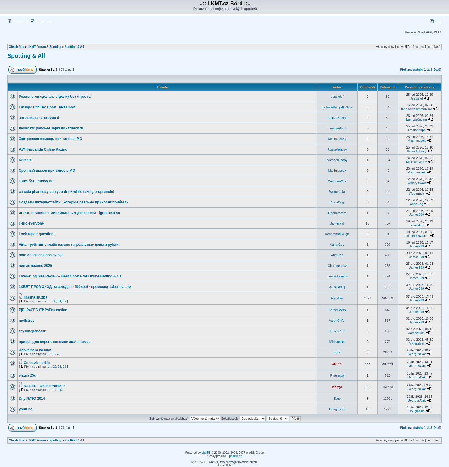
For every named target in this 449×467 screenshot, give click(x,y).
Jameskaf (337, 223)
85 (64, 301)
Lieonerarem (337, 213)
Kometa (25, 160)
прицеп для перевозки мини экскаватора (54, 342)
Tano (337, 398)
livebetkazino (337, 276)
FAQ (435, 22)
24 (64, 366)
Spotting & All (74, 46)
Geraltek (337, 298)
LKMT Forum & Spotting (44, 46)
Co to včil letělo (37, 363)
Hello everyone (31, 223)
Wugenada (337, 191)
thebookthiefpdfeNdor (337, 107)
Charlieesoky (337, 265)
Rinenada (337, 375)
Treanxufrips (337, 128)
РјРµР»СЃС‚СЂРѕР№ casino (43, 310)
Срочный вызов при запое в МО (47, 170)
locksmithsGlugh (337, 234)
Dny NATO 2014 (32, 399)
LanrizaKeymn (337, 117)
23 (59, 366)
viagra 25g (27, 375)
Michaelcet (337, 341)
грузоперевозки (32, 331)
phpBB (205, 452)
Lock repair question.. (37, 234)
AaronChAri (337, 320)
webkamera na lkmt (35, 350)
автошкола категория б (39, 118)
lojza (337, 352)
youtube (26, 409)
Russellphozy (337, 149)
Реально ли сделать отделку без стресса (55, 97)
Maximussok (337, 139)
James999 (416, 214)
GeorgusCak (417, 354)
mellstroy (26, 320)
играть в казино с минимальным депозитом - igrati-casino (69, 213)
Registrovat (41, 22)
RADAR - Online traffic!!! (44, 386)
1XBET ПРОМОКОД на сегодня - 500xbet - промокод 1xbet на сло (75, 287)
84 (59, 301)
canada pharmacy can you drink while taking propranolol (66, 192)
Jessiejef (337, 96)
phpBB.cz (235, 456)
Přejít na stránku (411, 69)
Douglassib (337, 409)
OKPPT (337, 363)
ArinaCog (337, 202)
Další (437, 69)
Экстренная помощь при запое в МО (50, 139)
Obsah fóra (16, 46)
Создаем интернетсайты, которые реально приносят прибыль (73, 202)
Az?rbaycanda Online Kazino (43, 149)
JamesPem (337, 331)
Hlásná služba (35, 297)
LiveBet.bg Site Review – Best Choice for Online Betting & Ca (70, 276)
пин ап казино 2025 (35, 266)
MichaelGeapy (337, 160)
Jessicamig (337, 287)
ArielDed (337, 255)
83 (54, 301)
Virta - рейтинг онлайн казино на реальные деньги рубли (68, 244)
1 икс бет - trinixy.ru (35, 181)
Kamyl (337, 387)
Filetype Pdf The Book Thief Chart (47, 107)
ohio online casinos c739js (41, 255)
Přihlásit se (18, 22)
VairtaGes (337, 244)
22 (54, 366)
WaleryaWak (337, 181)
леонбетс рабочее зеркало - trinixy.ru (51, 128)
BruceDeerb (337, 310)
